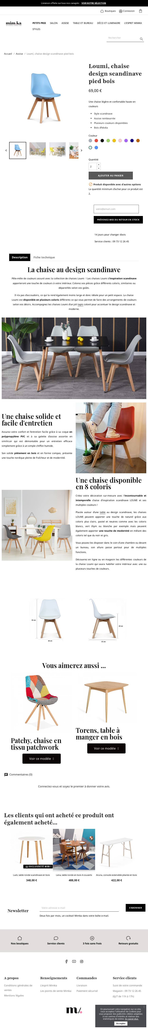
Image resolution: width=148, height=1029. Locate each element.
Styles (36, 29)
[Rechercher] (125, 37)
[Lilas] (126, 142)
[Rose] (120, 142)
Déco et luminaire (108, 23)
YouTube (74, 961)
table (102, 512)
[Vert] (108, 142)
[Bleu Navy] (132, 142)
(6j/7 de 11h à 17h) (123, 996)
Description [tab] (20, 257)
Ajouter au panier (111, 175)
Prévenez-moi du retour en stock (118, 219)
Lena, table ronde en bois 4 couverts (74, 875)
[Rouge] (97, 142)
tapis (80, 304)
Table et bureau (83, 23)
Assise (65, 23)
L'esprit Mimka (133, 23)
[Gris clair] (91, 142)
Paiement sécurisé (87, 990)
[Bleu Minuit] (97, 149)
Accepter (121, 1023)
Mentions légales (14, 995)
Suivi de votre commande (127, 985)
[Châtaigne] (138, 142)
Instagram (81, 961)
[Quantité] (93, 166)
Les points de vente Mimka (55, 990)
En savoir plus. (132, 1019)
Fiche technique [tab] (44, 257)
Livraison (82, 985)
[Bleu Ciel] (91, 149)
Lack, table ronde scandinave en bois (31, 875)
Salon (53, 23)
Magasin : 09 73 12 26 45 (127, 990)
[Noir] (103, 142)
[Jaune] (114, 142)
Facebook (66, 961)
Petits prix (39, 23)
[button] (41, 759)
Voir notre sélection (93, 3)
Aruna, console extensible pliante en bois (116, 875)
